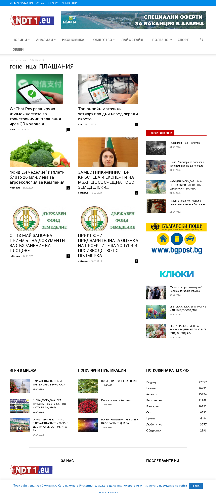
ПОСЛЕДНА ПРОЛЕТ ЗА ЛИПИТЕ (119, 381)
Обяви (18, 49)
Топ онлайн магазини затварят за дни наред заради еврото (108, 114)
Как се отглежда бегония (116, 400)
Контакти (53, 2)
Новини (21, 40)
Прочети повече (108, 492)
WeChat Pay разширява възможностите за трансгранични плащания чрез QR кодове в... (35, 116)
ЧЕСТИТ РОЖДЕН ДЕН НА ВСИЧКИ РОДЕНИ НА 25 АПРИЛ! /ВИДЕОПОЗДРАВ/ (188, 330)
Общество (104, 40)
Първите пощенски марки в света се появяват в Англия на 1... (187, 204)
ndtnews (15, 187)
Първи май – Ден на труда (185, 142)
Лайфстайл (133, 40)
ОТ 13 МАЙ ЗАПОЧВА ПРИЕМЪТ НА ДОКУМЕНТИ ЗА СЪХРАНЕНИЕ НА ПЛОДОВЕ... (37, 243)
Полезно (162, 40)
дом (12, 60)
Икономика (74, 40)
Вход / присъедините (21, 2)
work (12, 129)
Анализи (46, 40)
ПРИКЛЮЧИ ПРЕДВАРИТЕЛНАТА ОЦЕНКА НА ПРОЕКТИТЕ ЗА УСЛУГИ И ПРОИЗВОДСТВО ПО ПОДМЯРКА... (108, 245)
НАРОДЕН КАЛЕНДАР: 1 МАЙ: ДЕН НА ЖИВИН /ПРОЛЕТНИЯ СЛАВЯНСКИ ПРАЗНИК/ (186, 185)
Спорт (183, 40)
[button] (202, 40)
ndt (80, 124)
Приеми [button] (195, 486)
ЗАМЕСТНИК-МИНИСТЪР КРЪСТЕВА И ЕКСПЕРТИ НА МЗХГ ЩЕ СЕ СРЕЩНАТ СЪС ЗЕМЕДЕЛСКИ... (106, 180)
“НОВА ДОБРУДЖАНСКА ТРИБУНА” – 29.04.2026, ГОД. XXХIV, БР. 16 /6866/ (49, 404)
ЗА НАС (40, 2)
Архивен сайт (69, 2)
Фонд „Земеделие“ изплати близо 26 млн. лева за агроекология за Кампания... (39, 177)
